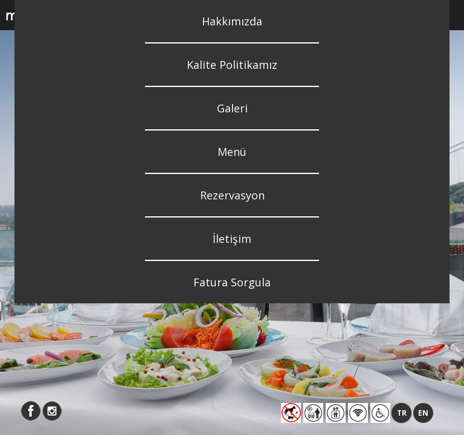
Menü (232, 151)
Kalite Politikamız (232, 64)
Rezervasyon (232, 195)
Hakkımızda (232, 21)
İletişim (232, 238)
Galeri (232, 108)
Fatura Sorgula (232, 282)
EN (423, 413)
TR (402, 413)
